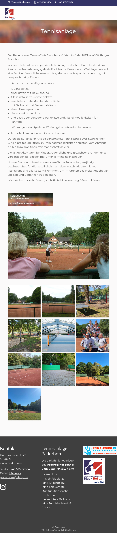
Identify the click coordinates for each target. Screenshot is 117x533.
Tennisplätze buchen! (19, 2)
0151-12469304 (44, 2)
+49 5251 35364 (65, 2)
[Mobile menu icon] (109, 13)
